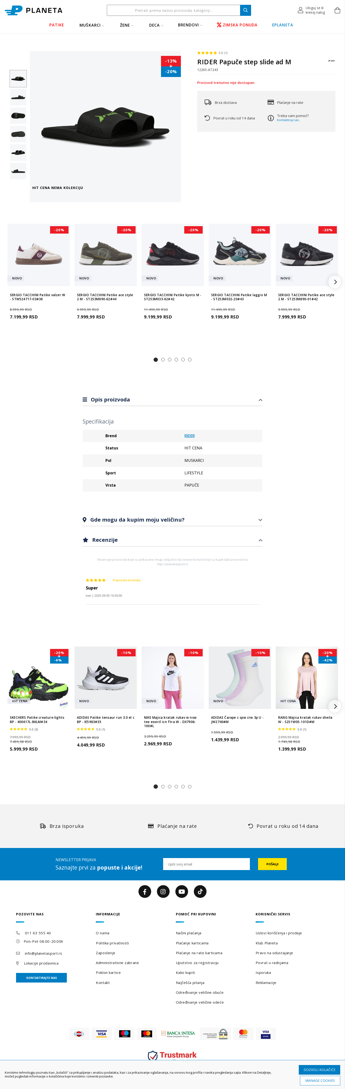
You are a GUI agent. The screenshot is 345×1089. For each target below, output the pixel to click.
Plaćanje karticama (192, 943)
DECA (154, 25)
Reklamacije (266, 982)
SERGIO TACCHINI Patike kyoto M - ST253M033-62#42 (172, 297)
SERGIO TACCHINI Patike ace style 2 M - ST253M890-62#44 (105, 297)
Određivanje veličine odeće (200, 1002)
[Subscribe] (272, 864)
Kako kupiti (185, 972)
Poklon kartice (108, 972)
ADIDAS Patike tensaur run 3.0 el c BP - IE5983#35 (105, 720)
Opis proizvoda (109, 399)
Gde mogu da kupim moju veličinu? (136, 519)
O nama (102, 932)
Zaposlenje (105, 952)
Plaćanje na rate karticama (199, 952)
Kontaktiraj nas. (288, 120)
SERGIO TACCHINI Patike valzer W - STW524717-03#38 (37, 297)
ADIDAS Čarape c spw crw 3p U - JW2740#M (237, 720)
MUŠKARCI (90, 25)
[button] (311, 10)
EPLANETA (282, 25)
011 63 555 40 (38, 932)
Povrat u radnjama (272, 962)
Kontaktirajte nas (41, 978)
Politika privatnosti (112, 943)
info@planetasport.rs (43, 953)
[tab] (172, 399)
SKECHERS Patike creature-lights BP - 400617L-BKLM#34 (37, 720)
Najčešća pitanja (190, 982)
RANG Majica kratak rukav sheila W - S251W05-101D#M (305, 720)
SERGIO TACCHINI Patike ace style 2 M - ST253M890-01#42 (306, 297)
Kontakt (103, 982)
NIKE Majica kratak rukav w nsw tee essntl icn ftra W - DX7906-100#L (170, 722)
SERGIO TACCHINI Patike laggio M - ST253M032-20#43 (239, 297)
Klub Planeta (267, 943)
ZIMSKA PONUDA (237, 25)
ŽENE (125, 25)
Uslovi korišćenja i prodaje (279, 932)
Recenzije (104, 539)
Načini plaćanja (188, 932)
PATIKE (56, 25)
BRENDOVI (188, 25)
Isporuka (263, 972)
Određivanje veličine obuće (200, 992)
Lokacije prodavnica (41, 963)
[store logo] (33, 10)
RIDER (189, 435)
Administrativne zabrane (117, 962)
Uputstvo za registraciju (197, 962)
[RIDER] (331, 63)
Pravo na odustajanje (274, 952)
